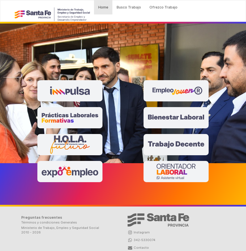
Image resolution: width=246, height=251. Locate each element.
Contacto (138, 248)
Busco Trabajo (129, 7)
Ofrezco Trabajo (163, 7)
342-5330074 (141, 240)
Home (105, 6)
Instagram (138, 232)
